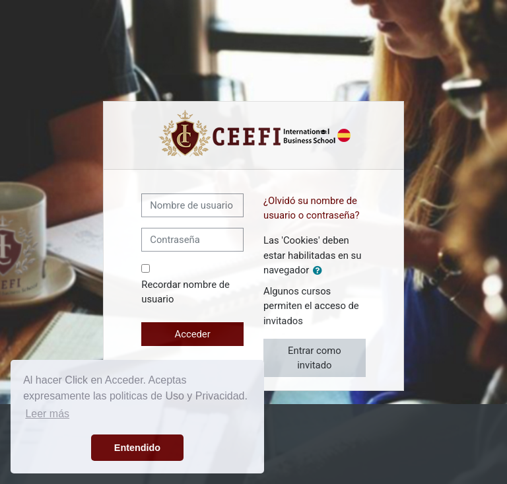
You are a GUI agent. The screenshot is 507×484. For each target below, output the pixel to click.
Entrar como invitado (314, 358)
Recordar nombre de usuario (185, 292)
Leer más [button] (47, 413)
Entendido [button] (137, 447)
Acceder (193, 334)
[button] (320, 271)
